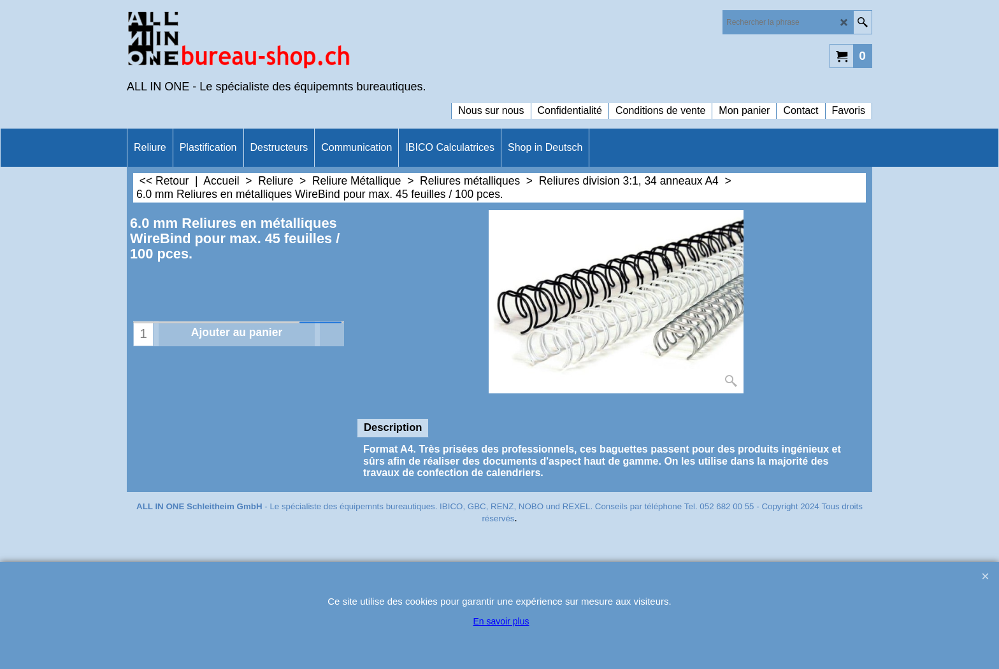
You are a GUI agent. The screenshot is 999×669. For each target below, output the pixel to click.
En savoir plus (501, 621)
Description (393, 427)
